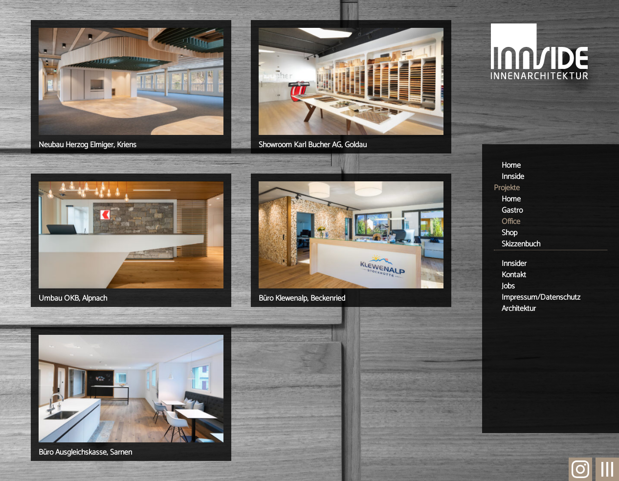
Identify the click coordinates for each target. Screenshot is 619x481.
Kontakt (514, 275)
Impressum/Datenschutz (541, 297)
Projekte (507, 188)
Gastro (512, 210)
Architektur (519, 308)
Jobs (508, 286)
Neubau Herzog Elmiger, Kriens (87, 145)
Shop (509, 233)
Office (511, 221)
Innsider (514, 263)
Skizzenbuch (521, 244)
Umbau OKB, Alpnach (73, 298)
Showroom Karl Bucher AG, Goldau (313, 145)
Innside (513, 176)
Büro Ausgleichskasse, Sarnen (85, 452)
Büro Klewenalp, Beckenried (302, 298)
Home (511, 165)
